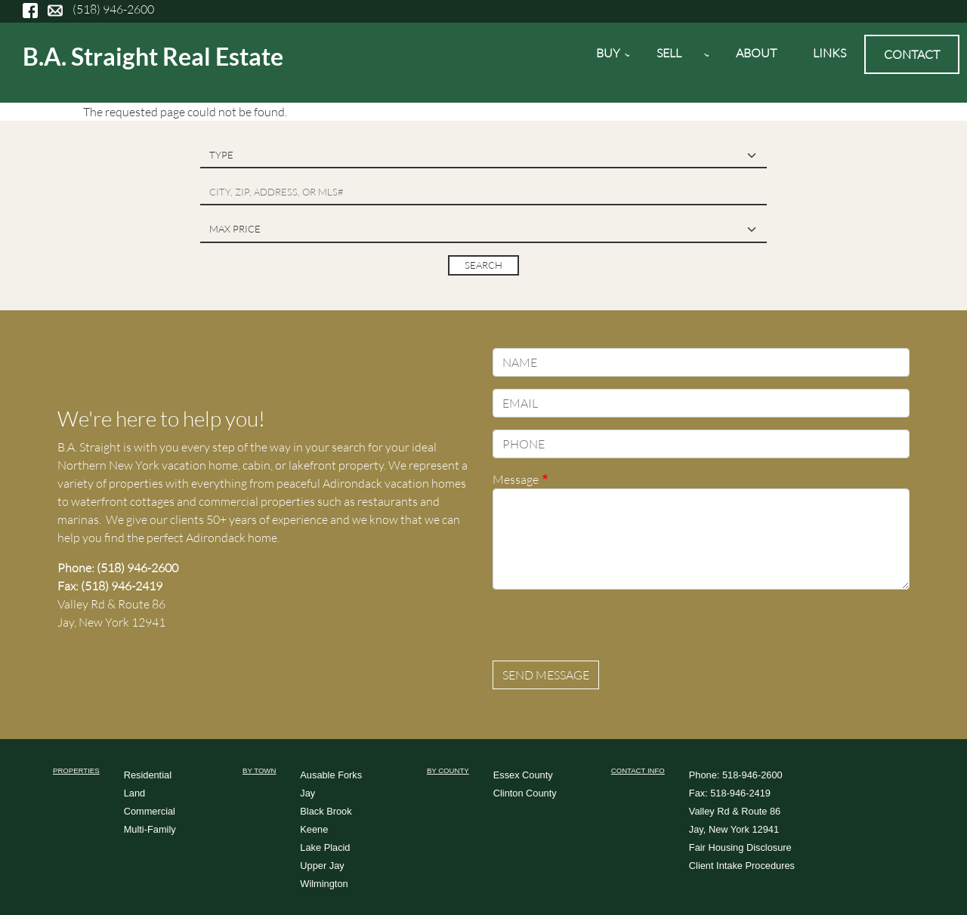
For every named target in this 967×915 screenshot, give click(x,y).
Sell (673, 58)
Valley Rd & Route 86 (734, 811)
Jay (307, 793)
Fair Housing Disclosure (740, 847)
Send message (545, 674)
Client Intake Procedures (742, 865)
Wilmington (324, 883)
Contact (912, 54)
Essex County (523, 775)
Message (516, 479)
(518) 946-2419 (121, 585)
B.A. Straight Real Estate (153, 56)
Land (134, 793)
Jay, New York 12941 (734, 829)
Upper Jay (322, 865)
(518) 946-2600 (113, 9)
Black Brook (325, 811)
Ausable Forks (331, 775)
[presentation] (607, 631)
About (756, 52)
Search (483, 265)
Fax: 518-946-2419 (730, 793)
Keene (314, 829)
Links (829, 52)
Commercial (149, 811)
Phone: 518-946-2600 (736, 775)
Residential (147, 775)
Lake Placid (325, 847)
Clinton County (525, 793)
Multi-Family (150, 829)
